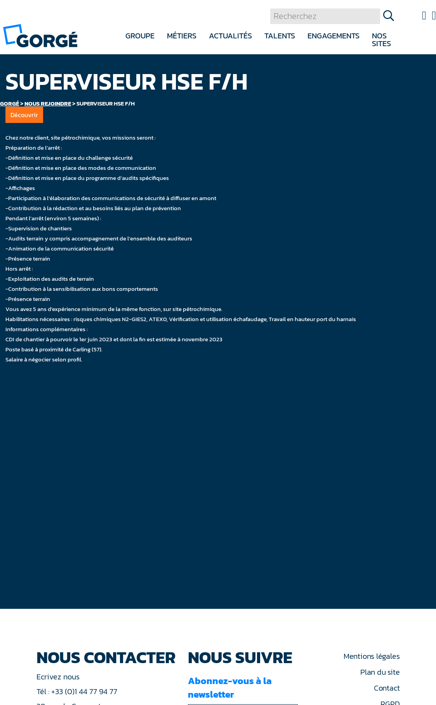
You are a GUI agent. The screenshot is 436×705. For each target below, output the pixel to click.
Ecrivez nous (59, 677)
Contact (387, 688)
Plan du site (380, 672)
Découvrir (24, 114)
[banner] (40, 35)
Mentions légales (372, 656)
